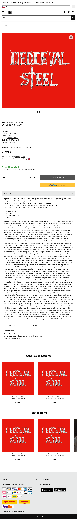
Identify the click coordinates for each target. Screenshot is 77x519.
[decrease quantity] (4, 177)
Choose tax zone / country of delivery (16, 159)
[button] (65, 12)
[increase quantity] (34, 177)
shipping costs (20, 157)
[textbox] (36, 7)
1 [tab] (37, 112)
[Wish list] (69, 12)
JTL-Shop (42, 517)
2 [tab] (39, 112)
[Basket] (73, 12)
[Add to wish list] (71, 37)
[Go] (36, 17)
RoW (10, 136)
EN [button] (58, 12)
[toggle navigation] (3, 11)
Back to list (6, 26)
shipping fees (20, 512)
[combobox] (36, 6)
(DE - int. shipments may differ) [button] (27, 169)
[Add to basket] (3, 32)
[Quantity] (17, 177)
